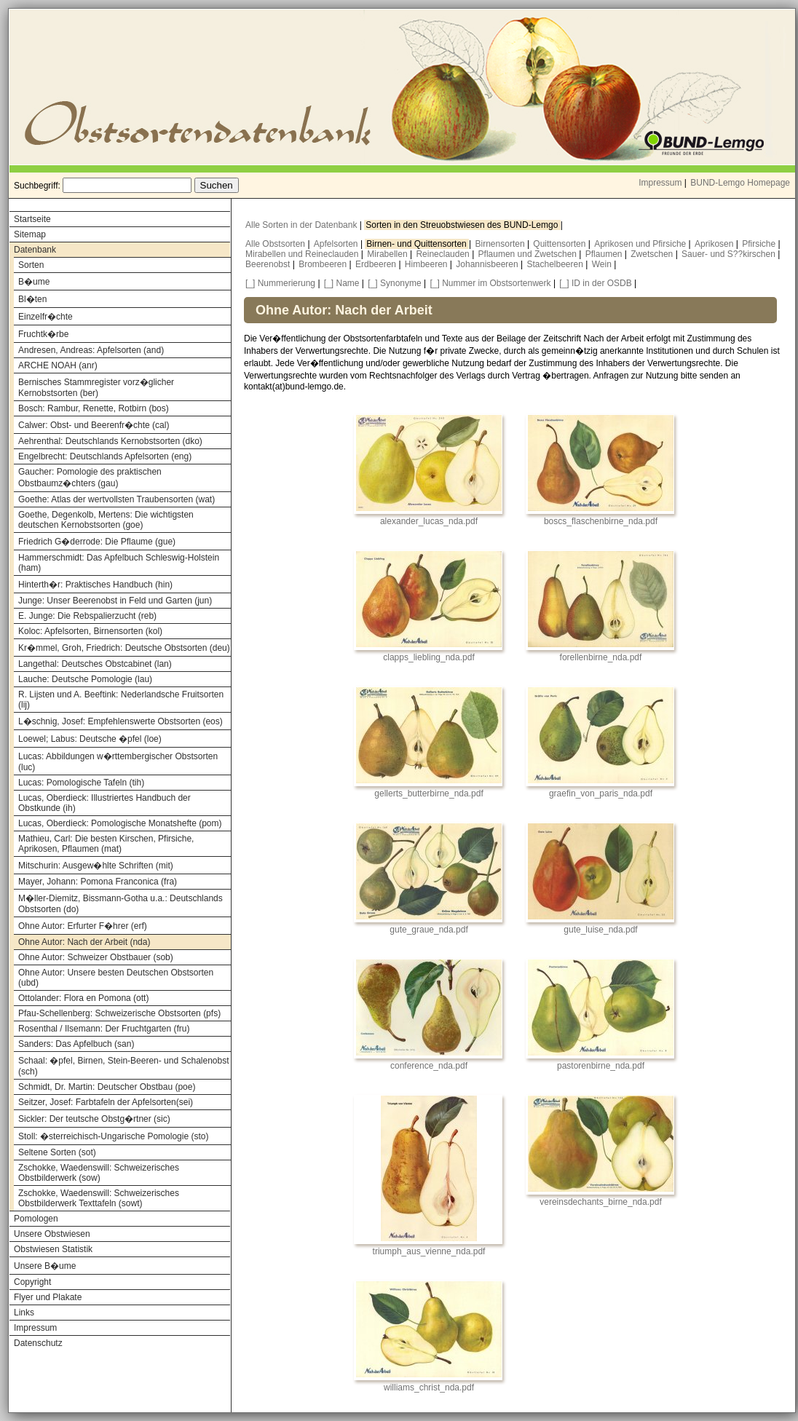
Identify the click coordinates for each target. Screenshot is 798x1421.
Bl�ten (32, 299)
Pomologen (36, 1219)
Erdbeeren (376, 264)
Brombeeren (324, 264)
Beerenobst (269, 264)
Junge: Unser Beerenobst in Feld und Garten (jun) (115, 600)
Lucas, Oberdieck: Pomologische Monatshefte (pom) (119, 823)
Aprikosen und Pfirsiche (641, 244)
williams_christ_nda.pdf (429, 1387)
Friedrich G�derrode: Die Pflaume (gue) (96, 542)
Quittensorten (560, 244)
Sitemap (30, 234)
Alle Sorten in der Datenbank (302, 225)
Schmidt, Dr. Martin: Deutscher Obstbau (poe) (106, 1087)
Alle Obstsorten (276, 244)
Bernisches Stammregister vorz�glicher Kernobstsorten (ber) (96, 387)
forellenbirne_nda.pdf (601, 657)
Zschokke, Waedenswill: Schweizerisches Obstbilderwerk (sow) (98, 1173)
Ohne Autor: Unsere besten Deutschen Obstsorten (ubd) (115, 977)
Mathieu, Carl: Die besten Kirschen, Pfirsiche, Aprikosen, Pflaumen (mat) (106, 844)
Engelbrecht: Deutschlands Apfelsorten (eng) (104, 456)
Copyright (32, 1282)
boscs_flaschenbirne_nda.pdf (600, 521)
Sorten (31, 265)
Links (24, 1312)
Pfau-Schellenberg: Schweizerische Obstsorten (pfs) (119, 1013)
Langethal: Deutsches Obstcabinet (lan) (95, 664)
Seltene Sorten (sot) (57, 1152)
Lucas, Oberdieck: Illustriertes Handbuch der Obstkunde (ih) (104, 803)
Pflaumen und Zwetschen (529, 254)
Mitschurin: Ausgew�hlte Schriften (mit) (95, 865)
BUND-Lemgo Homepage (740, 183)
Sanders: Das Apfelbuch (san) (76, 1044)
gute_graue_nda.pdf (428, 930)
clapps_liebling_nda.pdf (428, 657)
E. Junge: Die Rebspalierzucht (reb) (87, 616)
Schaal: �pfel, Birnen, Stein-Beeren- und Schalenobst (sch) (123, 1066)
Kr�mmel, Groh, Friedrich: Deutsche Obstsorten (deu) (124, 648)
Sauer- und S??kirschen (730, 254)
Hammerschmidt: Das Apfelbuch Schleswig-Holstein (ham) (118, 563)
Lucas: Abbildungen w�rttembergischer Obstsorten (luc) (118, 761)
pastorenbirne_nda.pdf (600, 1066)
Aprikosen (715, 244)
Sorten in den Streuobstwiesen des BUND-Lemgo (463, 225)
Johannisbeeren (488, 264)
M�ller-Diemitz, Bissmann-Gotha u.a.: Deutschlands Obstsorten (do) (120, 903)
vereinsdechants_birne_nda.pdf (600, 1202)
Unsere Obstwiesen (52, 1234)
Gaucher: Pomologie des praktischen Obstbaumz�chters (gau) (90, 477)
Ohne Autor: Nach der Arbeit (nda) (84, 942)
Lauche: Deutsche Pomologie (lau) (85, 679)
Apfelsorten (337, 244)
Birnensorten (501, 244)
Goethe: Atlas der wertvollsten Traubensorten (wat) (116, 499)
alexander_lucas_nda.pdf (429, 521)
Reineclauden (444, 254)
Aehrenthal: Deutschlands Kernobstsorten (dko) (110, 441)
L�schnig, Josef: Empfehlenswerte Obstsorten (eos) (120, 721)
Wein (603, 264)
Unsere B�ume (45, 1266)
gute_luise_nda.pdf (600, 930)
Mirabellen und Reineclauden (303, 254)
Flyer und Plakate (48, 1297)
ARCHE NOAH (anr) (58, 365)
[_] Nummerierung (280, 283)
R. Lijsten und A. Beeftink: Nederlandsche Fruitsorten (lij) (121, 699)
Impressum (660, 183)
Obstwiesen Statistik (53, 1249)
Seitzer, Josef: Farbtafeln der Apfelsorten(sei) (105, 1102)
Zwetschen (653, 254)
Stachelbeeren (556, 264)
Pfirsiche (760, 244)
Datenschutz (38, 1343)
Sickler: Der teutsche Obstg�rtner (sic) (94, 1119)
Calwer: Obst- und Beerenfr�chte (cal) (93, 425)
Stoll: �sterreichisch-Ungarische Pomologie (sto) (113, 1136)
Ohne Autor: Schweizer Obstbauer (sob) (95, 957)
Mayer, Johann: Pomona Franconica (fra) (97, 881)
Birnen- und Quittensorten (417, 244)
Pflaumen (605, 254)
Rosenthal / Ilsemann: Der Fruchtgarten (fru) (103, 1029)
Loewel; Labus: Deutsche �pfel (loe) (90, 739)
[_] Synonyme (394, 283)
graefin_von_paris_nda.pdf (600, 793)
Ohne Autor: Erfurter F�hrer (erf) (82, 926)
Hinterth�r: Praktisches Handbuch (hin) (95, 584)
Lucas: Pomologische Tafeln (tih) (81, 782)
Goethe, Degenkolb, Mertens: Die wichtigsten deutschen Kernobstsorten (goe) (106, 520)
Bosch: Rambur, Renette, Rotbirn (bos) (93, 408)
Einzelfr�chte (45, 317)
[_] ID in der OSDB (595, 283)
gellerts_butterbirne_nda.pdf (428, 793)
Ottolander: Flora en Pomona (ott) (83, 998)
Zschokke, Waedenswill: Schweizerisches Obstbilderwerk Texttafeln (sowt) (98, 1198)
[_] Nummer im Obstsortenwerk (490, 283)
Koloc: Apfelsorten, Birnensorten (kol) (90, 631)
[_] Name (342, 283)
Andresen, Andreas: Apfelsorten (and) (91, 350)
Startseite (32, 219)
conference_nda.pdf (428, 1066)
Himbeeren (427, 264)
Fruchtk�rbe (43, 334)
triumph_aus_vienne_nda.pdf (429, 1251)
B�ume (34, 282)
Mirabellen (388, 254)
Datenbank (35, 250)
